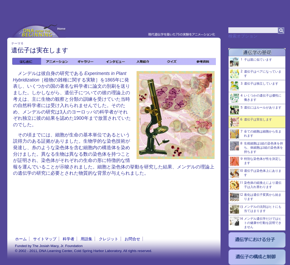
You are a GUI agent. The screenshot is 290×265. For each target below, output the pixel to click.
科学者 (68, 239)
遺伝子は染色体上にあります (255, 173)
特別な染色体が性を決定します (255, 161)
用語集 (86, 239)
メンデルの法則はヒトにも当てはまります (255, 209)
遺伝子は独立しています (254, 86)
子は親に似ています (251, 62)
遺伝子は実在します (251, 122)
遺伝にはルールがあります (255, 110)
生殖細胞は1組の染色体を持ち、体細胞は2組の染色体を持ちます (256, 147)
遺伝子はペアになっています (255, 74)
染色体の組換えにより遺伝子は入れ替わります (255, 185)
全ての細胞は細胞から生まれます (255, 133)
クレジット (108, 239)
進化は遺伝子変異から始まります (255, 197)
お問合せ (132, 239)
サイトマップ (44, 239)
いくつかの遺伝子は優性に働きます (255, 98)
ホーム (21, 239)
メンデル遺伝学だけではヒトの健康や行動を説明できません (255, 223)
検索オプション (242, 36)
